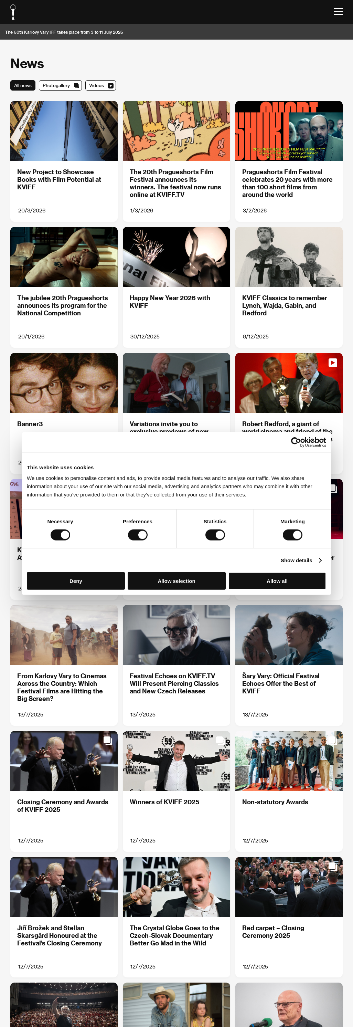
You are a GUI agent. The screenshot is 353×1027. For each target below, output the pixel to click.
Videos (96, 85)
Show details (296, 560)
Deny (75, 581)
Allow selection (176, 581)
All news (23, 85)
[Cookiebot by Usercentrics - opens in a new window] (296, 442)
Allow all (277, 581)
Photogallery (56, 85)
